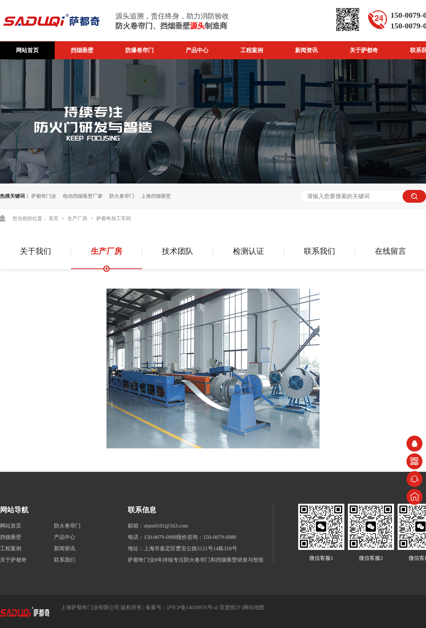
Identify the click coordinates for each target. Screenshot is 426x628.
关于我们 (35, 251)
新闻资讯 (306, 50)
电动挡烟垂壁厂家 (83, 196)
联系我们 (319, 251)
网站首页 (27, 50)
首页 (54, 218)
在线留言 (390, 251)
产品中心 (197, 50)
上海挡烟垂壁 (156, 196)
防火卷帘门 (121, 196)
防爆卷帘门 (139, 50)
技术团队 (177, 251)
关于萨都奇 (364, 50)
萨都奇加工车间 (113, 218)
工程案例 (251, 50)
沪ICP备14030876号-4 (192, 607)
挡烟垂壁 (82, 50)
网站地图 (253, 607)
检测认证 (248, 251)
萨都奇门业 (43, 196)
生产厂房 (78, 218)
